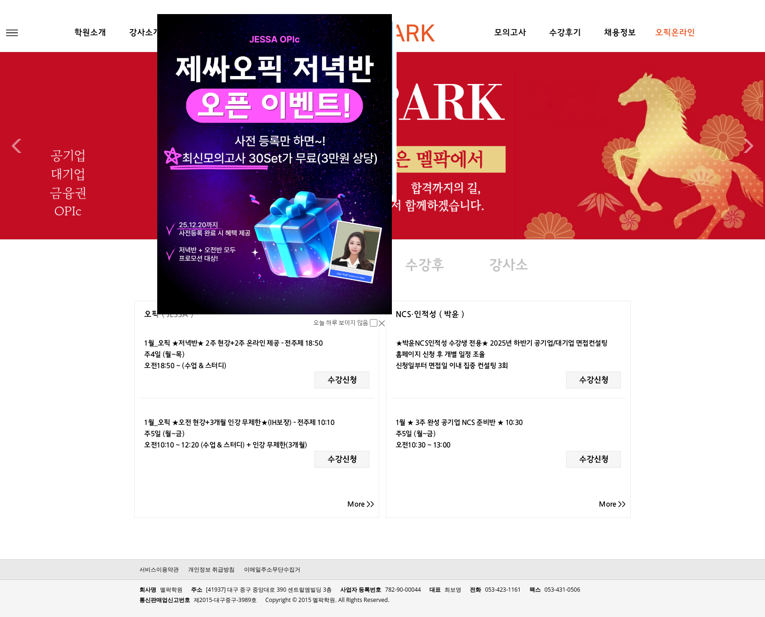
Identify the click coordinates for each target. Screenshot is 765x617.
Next (748, 146)
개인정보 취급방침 (211, 569)
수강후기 (565, 33)
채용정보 (620, 33)
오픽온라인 (675, 33)
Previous (16, 146)
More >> (360, 504)
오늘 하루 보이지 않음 (342, 323)
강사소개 (145, 33)
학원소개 (90, 33)
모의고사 (510, 33)
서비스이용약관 (159, 569)
